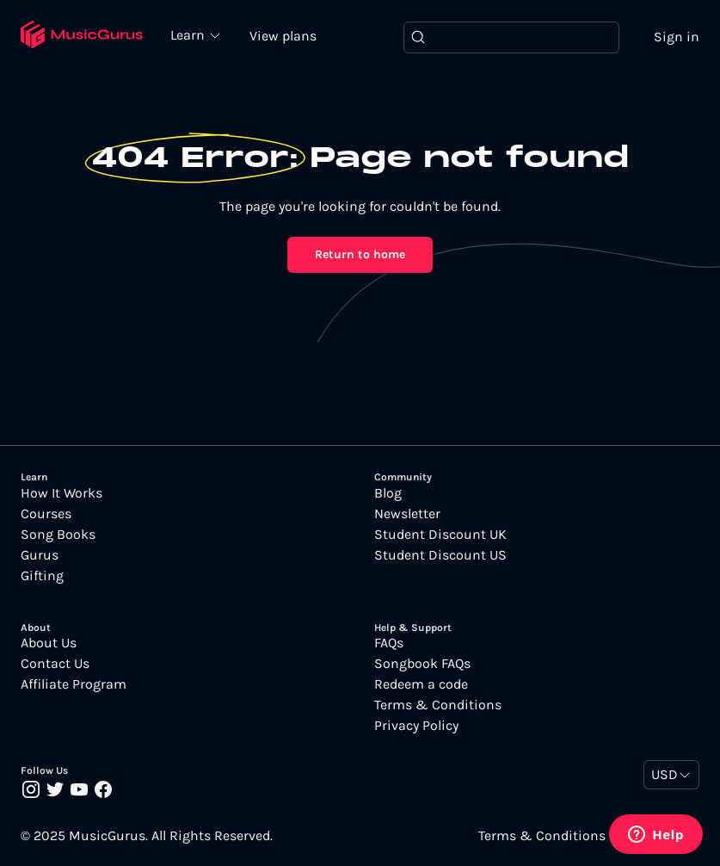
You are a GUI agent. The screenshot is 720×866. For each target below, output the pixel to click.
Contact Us (55, 664)
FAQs (388, 643)
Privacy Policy (416, 726)
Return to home (360, 254)
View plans (283, 36)
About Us (49, 643)
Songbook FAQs (422, 664)
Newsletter (407, 514)
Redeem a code (421, 684)
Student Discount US (440, 555)
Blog (388, 493)
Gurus (39, 555)
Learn (189, 34)
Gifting (42, 576)
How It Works (61, 493)
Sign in (676, 36)
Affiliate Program (73, 684)
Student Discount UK (440, 534)
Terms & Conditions (438, 705)
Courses (46, 514)
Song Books (58, 534)
